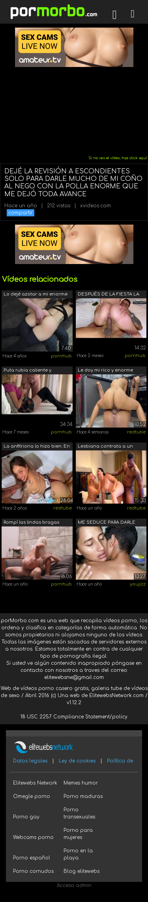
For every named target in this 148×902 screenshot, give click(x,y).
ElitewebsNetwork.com (116, 695)
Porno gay (26, 817)
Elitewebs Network (35, 783)
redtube (136, 432)
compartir (20, 213)
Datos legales (30, 761)
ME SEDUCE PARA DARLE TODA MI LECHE (106, 523)
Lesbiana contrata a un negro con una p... (105, 447)
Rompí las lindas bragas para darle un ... (31, 523)
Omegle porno (31, 796)
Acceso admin (74, 885)
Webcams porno (33, 837)
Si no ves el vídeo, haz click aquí (117, 158)
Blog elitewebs (81, 871)
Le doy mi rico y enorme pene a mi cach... (105, 371)
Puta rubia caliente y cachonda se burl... (27, 371)
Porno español (31, 858)
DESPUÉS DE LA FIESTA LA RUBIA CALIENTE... (108, 295)
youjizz (138, 584)
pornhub (61, 356)
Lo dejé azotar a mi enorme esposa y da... (35, 295)
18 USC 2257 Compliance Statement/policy (74, 717)
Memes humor (81, 783)
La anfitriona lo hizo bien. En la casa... (37, 447)
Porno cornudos (33, 871)
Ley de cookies (77, 761)
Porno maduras (83, 796)
